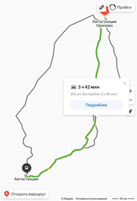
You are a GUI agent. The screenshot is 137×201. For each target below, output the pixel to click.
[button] (101, 7)
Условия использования (91, 198)
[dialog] (96, 96)
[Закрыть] (124, 83)
